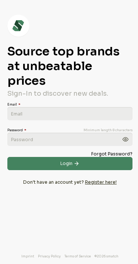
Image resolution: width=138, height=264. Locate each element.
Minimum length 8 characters (108, 130)
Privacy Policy (49, 256)
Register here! (101, 182)
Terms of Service (77, 256)
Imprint (27, 256)
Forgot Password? (111, 154)
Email (13, 104)
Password (16, 130)
